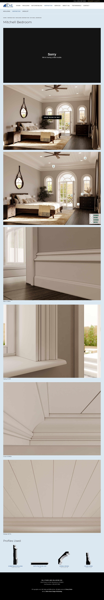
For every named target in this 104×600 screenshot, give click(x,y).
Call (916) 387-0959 (80, 1)
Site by (52, 591)
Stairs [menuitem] (18, 5)
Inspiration (16, 11)
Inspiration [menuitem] (48, 5)
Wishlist (25, 11)
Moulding (6, 11)
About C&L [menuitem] (66, 5)
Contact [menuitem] (86, 5)
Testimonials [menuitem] (76, 5)
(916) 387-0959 (56, 584)
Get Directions (48, 584)
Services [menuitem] (57, 5)
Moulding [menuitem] (25, 5)
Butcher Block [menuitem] (37, 5)
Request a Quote (94, 1)
